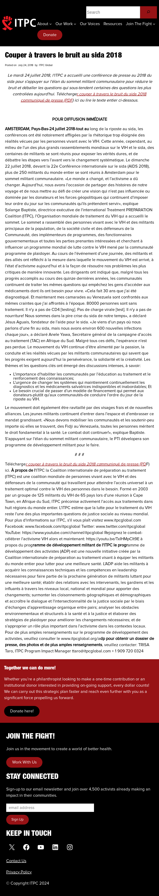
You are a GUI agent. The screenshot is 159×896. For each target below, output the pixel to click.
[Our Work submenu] (75, 24)
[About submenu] (50, 24)
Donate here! (22, 711)
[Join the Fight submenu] (154, 24)
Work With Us (24, 762)
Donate (50, 35)
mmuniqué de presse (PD (86, 464)
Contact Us (16, 861)
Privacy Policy (19, 872)
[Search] (148, 12)
